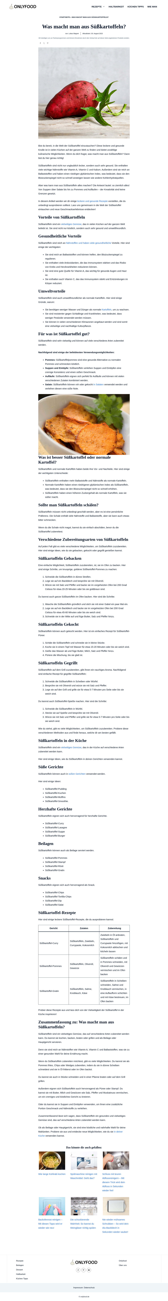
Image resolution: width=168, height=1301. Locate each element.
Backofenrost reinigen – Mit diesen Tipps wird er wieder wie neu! (50, 1223)
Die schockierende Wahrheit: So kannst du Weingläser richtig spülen (83, 1223)
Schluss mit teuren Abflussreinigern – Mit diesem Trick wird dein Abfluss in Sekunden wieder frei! (113, 1182)
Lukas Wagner (74, 33)
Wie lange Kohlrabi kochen (51, 1174)
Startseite (64, 17)
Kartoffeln (106, 309)
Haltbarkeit (116, 6)
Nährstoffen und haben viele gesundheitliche (88, 243)
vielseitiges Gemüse (71, 224)
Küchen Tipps (136, 6)
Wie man (152, 6)
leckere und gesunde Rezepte (92, 201)
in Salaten (98, 384)
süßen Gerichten (77, 774)
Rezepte (99, 6)
